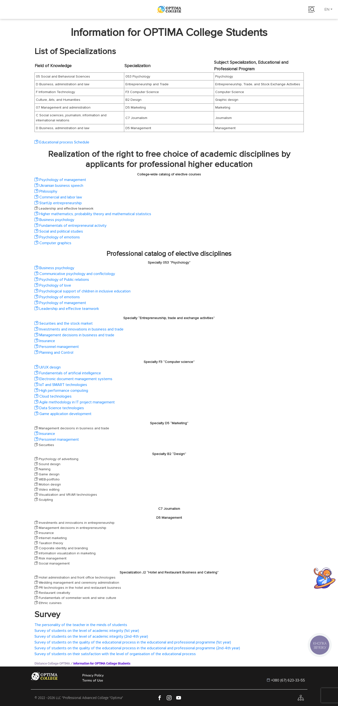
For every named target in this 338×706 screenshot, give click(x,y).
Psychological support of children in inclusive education (82, 291)
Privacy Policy (93, 675)
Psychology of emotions (57, 237)
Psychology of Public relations (61, 279)
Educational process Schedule (61, 142)
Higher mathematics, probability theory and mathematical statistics (92, 214)
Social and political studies (58, 231)
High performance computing (61, 390)
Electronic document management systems (73, 379)
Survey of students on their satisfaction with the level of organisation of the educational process (115, 653)
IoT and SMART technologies (60, 384)
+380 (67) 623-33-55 (288, 680)
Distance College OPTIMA (52, 663)
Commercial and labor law (58, 197)
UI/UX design (47, 367)
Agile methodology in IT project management (74, 402)
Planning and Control (53, 352)
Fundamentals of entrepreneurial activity (70, 225)
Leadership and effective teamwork (66, 308)
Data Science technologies (59, 408)
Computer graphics (52, 243)
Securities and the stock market (63, 323)
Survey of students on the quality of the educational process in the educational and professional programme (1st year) (132, 642)
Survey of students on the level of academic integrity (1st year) (86, 630)
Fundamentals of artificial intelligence (67, 373)
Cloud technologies (53, 396)
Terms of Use (92, 680)
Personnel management (56, 346)
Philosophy (45, 191)
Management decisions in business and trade (74, 335)
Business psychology (54, 219)
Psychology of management (60, 179)
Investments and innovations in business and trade (79, 329)
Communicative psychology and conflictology (74, 273)
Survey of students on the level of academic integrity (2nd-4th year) (91, 636)
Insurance (44, 340)
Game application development (62, 413)
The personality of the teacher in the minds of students (80, 624)
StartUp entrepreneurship (58, 203)
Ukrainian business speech (58, 185)
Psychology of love (52, 285)
